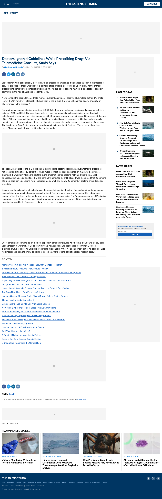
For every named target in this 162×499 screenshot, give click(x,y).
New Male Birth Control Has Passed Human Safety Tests (29, 308)
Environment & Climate (99, 483)
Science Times (81, 399)
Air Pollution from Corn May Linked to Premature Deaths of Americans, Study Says (41, 272)
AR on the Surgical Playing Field (17, 323)
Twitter (9, 74)
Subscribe (152, 4)
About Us (5, 486)
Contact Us (40, 486)
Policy (45, 483)
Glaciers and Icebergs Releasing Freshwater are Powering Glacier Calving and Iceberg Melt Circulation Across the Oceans (132, 140)
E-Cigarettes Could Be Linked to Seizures (22, 284)
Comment (18, 74)
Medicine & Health (83, 483)
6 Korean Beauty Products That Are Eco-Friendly (25, 269)
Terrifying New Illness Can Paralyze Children (23, 292)
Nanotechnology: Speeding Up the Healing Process (26, 315)
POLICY (14, 13)
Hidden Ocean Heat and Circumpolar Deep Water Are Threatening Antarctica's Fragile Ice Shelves (60, 464)
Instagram (158, 478)
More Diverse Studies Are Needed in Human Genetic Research (32, 265)
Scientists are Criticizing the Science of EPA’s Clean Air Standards (33, 319)
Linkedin (13, 74)
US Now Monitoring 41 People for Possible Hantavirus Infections (19, 461)
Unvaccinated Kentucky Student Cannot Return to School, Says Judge (35, 288)
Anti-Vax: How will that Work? (16, 331)
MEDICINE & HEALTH (9, 456)
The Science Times (81, 4)
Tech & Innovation (8, 483)
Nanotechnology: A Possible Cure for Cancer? (24, 327)
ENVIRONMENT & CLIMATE (52, 456)
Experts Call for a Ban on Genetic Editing (21, 339)
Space (51, 483)
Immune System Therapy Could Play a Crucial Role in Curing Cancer (35, 296)
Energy (39, 483)
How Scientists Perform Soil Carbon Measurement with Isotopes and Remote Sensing (129, 112)
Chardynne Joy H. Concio (13, 67)
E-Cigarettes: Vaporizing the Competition (21, 343)
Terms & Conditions (16, 486)
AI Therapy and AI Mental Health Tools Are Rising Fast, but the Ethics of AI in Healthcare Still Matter (141, 463)
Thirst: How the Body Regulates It (18, 300)
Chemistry (71, 483)
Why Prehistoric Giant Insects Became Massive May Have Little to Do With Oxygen (101, 463)
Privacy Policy (30, 486)
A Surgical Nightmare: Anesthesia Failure (21, 335)
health (12, 394)
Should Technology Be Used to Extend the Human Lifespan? (31, 312)
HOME (5, 13)
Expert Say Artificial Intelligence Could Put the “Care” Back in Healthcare (36, 280)
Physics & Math (61, 483)
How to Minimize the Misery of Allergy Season (24, 276)
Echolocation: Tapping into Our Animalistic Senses (26, 304)
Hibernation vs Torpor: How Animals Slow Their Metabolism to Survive (129, 100)
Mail (23, 74)
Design (18, 483)
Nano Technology (28, 483)
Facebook (4, 74)
